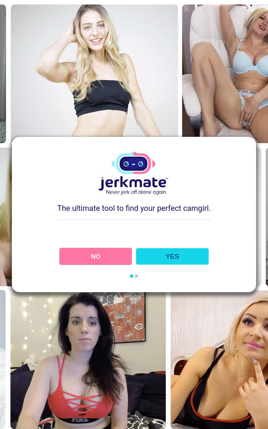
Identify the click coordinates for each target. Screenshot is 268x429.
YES (172, 256)
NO (95, 256)
